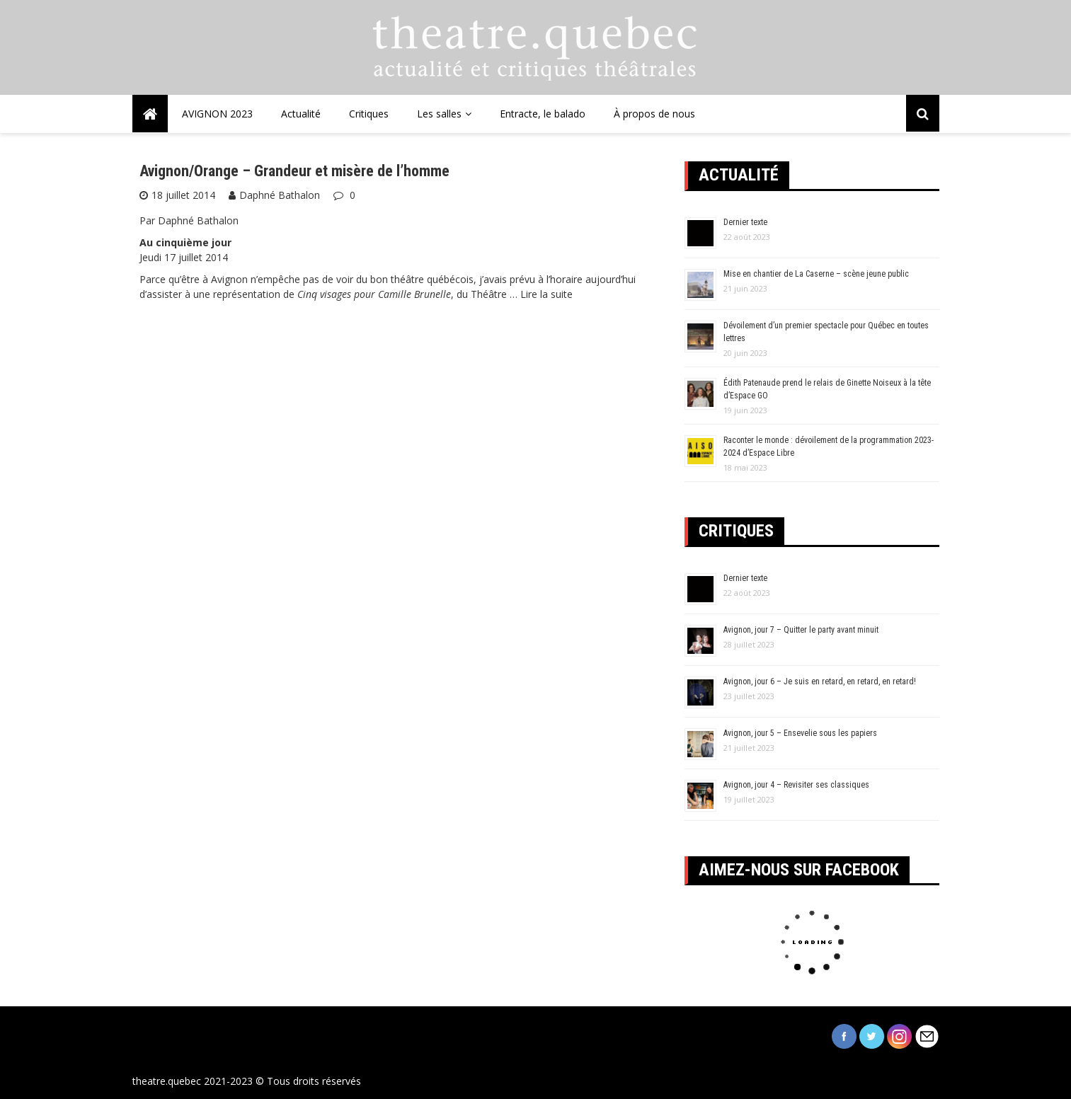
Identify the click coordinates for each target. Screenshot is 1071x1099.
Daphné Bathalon (279, 195)
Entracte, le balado (542, 113)
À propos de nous (654, 113)
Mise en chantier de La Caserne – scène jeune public (816, 274)
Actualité (301, 113)
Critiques (369, 113)
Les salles (439, 113)
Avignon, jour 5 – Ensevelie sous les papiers (800, 733)
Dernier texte (745, 222)
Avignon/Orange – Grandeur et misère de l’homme (294, 171)
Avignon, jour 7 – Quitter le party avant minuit (800, 630)
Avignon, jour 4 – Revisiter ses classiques (796, 785)
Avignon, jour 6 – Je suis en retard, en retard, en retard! (819, 681)
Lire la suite (546, 294)
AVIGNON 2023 (217, 113)
